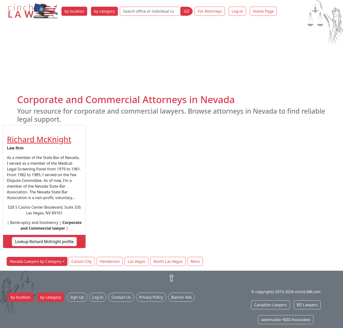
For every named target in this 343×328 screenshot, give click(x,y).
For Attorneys (210, 11)
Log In (97, 297)
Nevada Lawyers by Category (35, 261)
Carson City (81, 261)
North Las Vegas (167, 261)
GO (186, 11)
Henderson (110, 261)
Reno (195, 261)
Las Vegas (136, 261)
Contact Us (121, 297)
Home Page (263, 11)
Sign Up (77, 297)
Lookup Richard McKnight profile (44, 241)
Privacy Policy (151, 297)
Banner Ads (181, 297)
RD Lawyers (307, 304)
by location (74, 11)
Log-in (237, 11)
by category (104, 11)
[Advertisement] (171, 58)
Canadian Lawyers (270, 304)
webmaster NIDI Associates (285, 319)
